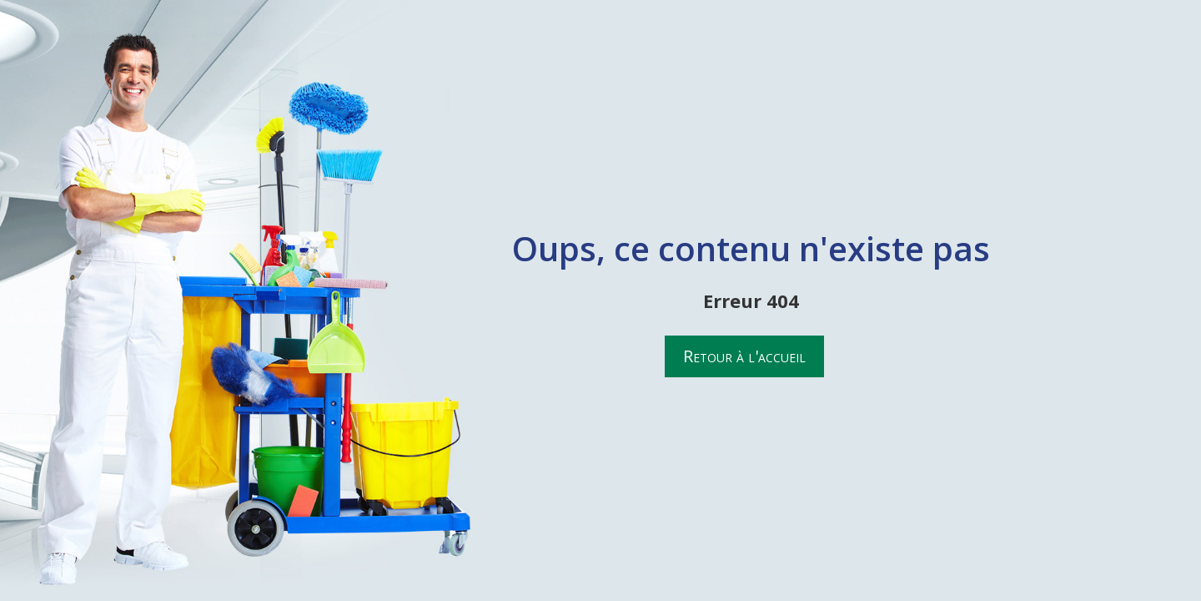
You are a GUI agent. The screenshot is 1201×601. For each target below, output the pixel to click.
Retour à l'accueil (744, 356)
